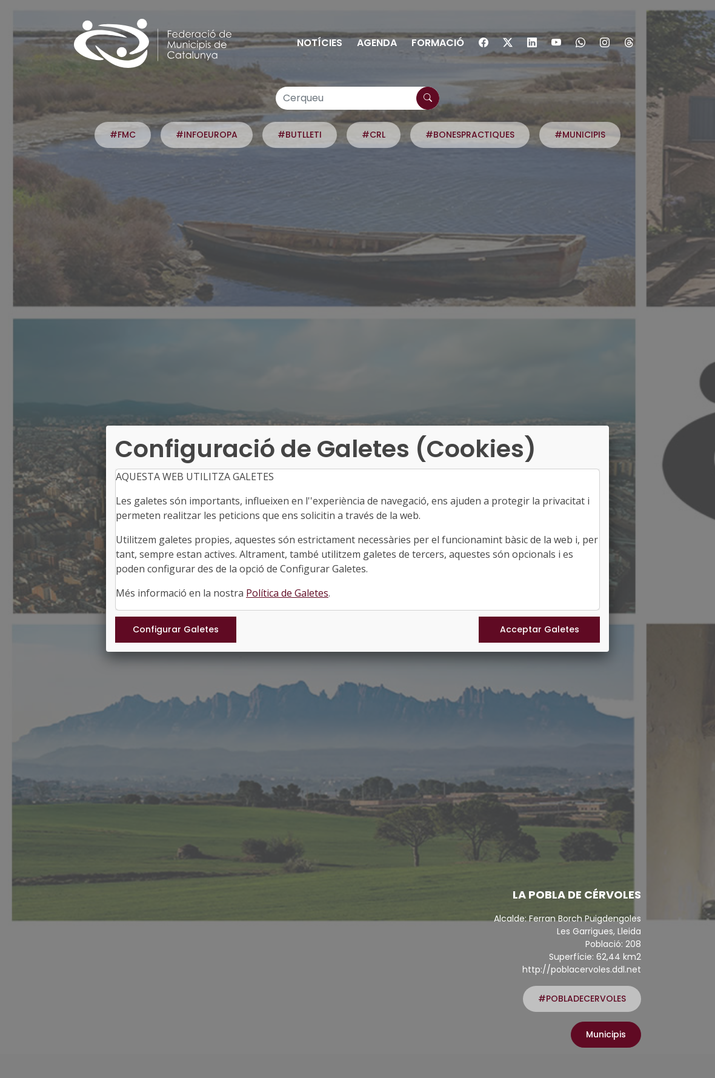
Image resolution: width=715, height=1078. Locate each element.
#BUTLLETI (300, 135)
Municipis (606, 1034)
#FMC (123, 135)
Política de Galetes (287, 593)
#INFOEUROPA (207, 135)
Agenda (377, 43)
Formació (437, 43)
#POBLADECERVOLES (582, 999)
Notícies (319, 43)
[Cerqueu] (357, 98)
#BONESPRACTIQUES (469, 135)
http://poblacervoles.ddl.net (581, 969)
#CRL (373, 135)
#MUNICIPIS (579, 135)
